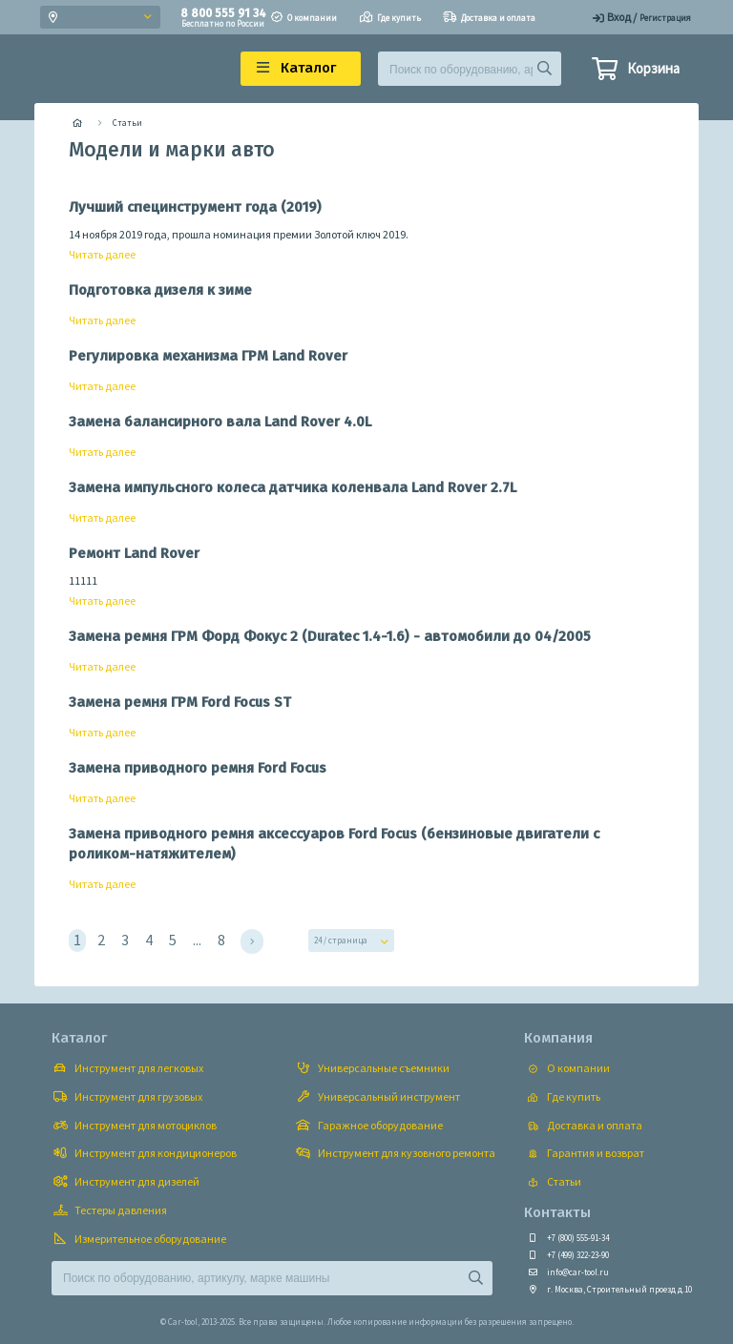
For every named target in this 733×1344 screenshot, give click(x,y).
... (197, 939)
